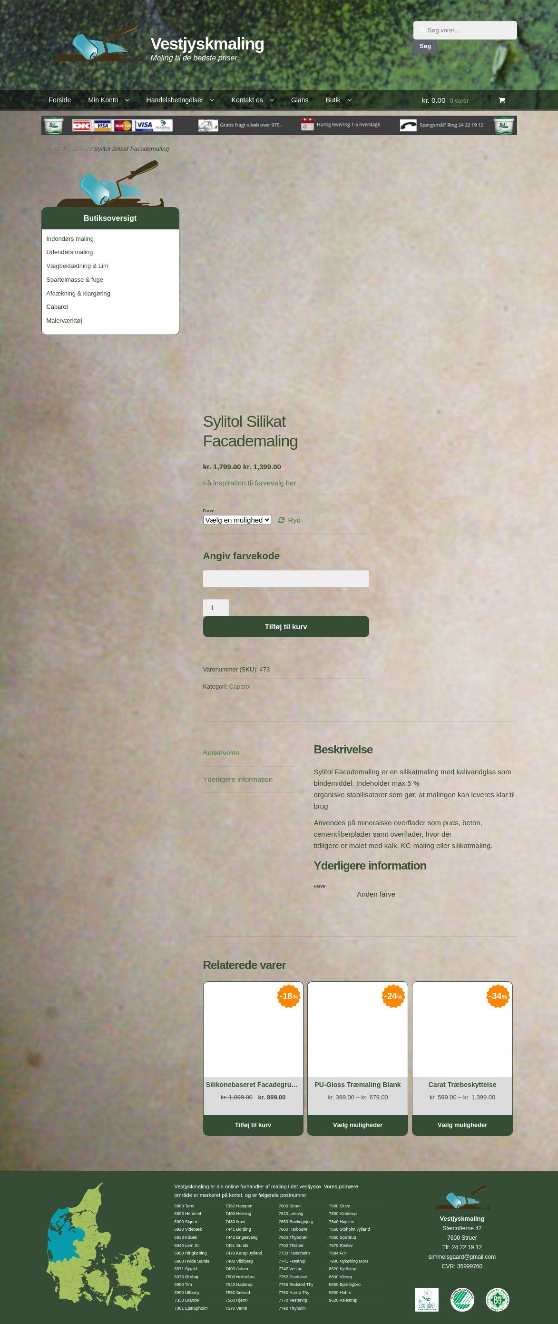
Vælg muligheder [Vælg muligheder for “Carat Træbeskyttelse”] (462, 1124)
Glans (300, 100)
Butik (333, 100)
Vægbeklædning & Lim (77, 265)
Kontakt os (247, 100)
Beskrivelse (221, 753)
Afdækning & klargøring (78, 293)
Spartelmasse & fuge (75, 279)
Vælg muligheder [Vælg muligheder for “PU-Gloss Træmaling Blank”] (357, 1124)
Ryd (294, 520)
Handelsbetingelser (175, 100)
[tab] (249, 753)
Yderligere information (238, 779)
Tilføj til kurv (286, 626)
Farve (209, 510)
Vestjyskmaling (207, 43)
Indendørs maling (70, 238)
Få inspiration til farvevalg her (249, 483)
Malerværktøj (64, 320)
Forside (60, 100)
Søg (425, 45)
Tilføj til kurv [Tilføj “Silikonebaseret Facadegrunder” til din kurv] (253, 1124)
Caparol (78, 148)
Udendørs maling (70, 252)
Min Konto (103, 100)
